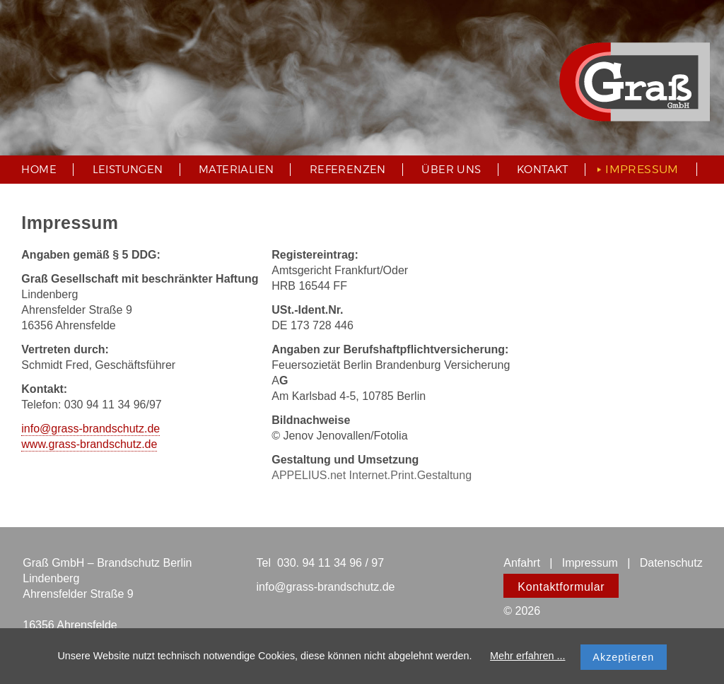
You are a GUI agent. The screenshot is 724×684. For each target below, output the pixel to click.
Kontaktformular (561, 587)
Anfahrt (521, 563)
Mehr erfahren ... (527, 655)
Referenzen (348, 169)
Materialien (236, 169)
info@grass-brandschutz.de (90, 429)
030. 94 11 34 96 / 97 (330, 563)
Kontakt (542, 169)
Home (39, 169)
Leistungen (128, 169)
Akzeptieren (623, 657)
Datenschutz (671, 563)
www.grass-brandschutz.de (89, 444)
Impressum (588, 563)
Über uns (451, 169)
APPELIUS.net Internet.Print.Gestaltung (372, 475)
